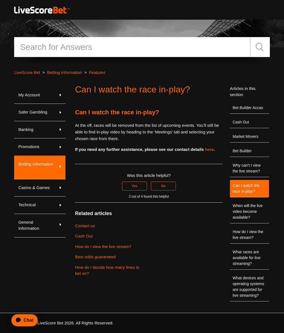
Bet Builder (242, 151)
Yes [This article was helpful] (134, 186)
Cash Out (241, 122)
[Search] (132, 47)
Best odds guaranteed (95, 256)
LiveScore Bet (27, 72)
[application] (22, 320)
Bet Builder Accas (248, 107)
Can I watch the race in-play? (246, 188)
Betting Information (64, 72)
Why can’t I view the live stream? (247, 168)
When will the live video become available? (248, 211)
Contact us (85, 225)
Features (97, 72)
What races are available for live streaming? (246, 258)
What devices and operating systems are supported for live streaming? (248, 287)
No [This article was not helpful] (163, 186)
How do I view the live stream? (248, 234)
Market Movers (245, 136)
